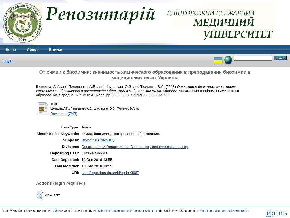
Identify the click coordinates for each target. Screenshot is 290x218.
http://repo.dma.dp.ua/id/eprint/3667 (110, 173)
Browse (55, 49)
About (32, 49)
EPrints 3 (57, 210)
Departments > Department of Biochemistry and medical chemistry (135, 147)
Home (11, 49)
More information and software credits (224, 210)
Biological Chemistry (98, 140)
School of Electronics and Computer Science (126, 210)
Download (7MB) (63, 114)
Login (7, 60)
